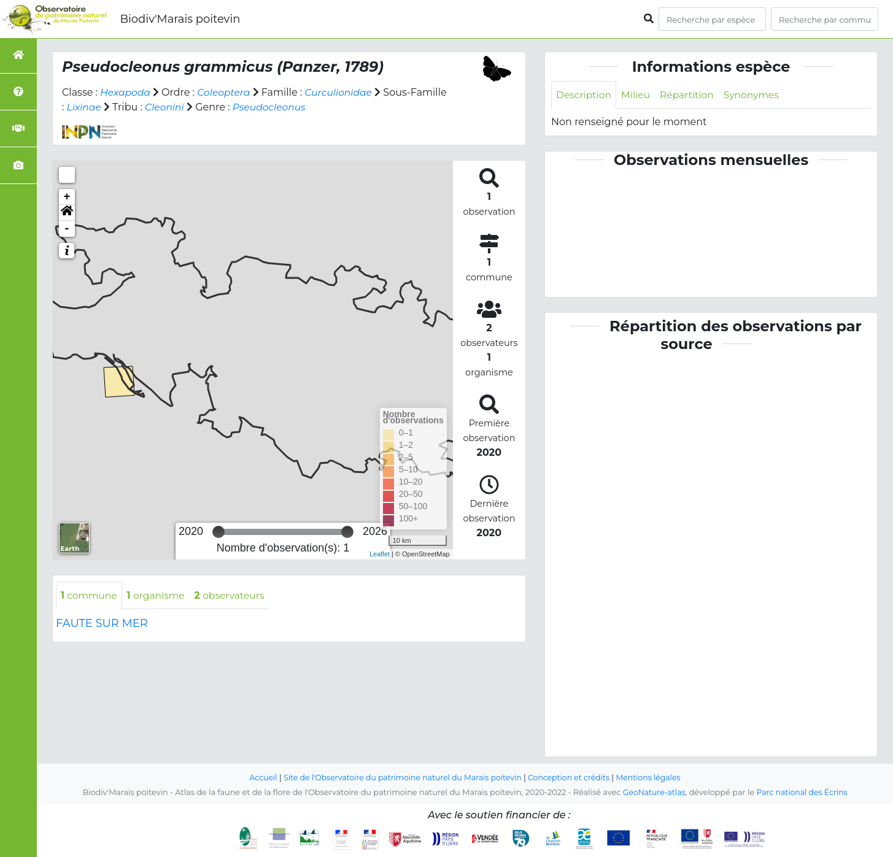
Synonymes (756, 95)
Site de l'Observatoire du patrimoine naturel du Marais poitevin (401, 777)
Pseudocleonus (311, 107)
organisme (158, 595)
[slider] (218, 532)
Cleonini (205, 107)
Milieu (638, 95)
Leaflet (379, 554)
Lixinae (123, 107)
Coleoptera (226, 92)
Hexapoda (126, 92)
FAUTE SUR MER (102, 624)
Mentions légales (653, 777)
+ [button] (67, 197)
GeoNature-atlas (652, 792)
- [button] (67, 228)
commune (90, 595)
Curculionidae (342, 92)
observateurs (234, 595)
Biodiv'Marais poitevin (180, 19)
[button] (67, 213)
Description (584, 95)
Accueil (257, 777)
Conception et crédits (572, 777)
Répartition (689, 95)
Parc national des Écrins (803, 792)
